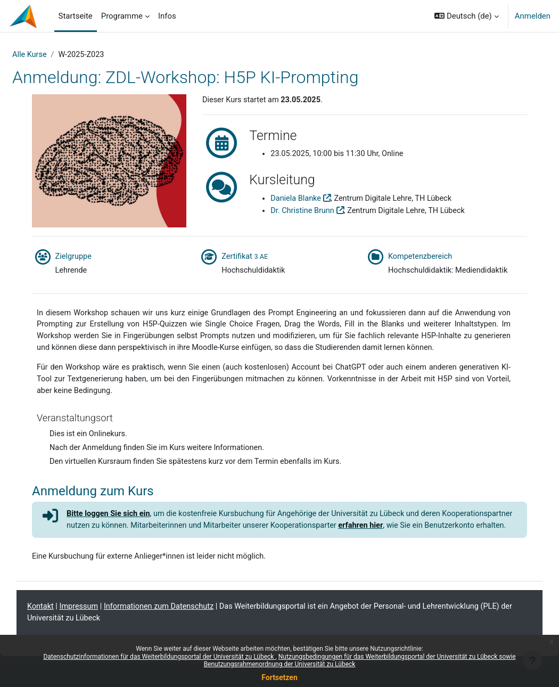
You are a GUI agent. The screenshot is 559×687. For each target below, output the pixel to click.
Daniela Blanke (302, 199)
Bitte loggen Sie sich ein (124, 531)
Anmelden (532, 16)
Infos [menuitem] (167, 16)
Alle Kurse (55, 55)
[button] (467, 16)
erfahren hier (459, 543)
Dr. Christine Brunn (309, 211)
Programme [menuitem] (122, 16)
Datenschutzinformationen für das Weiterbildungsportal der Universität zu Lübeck (159, 656)
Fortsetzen (279, 677)
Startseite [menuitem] (76, 16)
